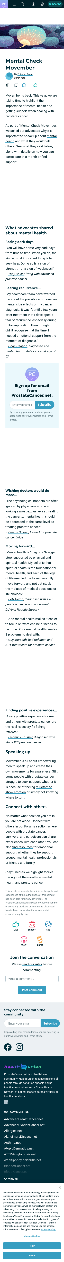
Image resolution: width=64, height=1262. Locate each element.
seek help (12, 263)
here (26, 914)
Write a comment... (21, 979)
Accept (32, 1255)
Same (38, 941)
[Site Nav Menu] (14, 4)
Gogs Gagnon (17, 346)
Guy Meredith (17, 640)
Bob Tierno (15, 599)
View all (11, 1179)
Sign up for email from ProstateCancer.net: (32, 390)
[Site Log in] (42, 4)
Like (14, 926)
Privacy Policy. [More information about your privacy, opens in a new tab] (48, 1229)
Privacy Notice (33, 416)
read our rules (32, 964)
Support (30, 926)
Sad (47, 926)
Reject (32, 1246)
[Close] (60, 1187)
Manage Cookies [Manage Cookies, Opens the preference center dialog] (32, 1236)
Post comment (32, 990)
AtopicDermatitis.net (19, 1148)
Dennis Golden (18, 532)
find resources (22, 847)
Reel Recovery (21, 727)
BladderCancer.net (17, 1166)
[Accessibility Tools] (33, 4)
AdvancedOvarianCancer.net (24, 1125)
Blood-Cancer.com (17, 1172)
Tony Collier (16, 274)
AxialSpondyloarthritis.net (22, 1160)
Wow (22, 941)
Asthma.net (12, 1143)
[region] (32, 1222)
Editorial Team (25, 74)
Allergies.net (13, 1131)
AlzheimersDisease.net (20, 1137)
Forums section (35, 826)
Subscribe (55, 4)
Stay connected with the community (24, 1012)
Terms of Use (35, 1036)
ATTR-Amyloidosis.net (20, 1154)
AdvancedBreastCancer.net (23, 1119)
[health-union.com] (22, 1066)
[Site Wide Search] (22, 4)
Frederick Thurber (20, 737)
